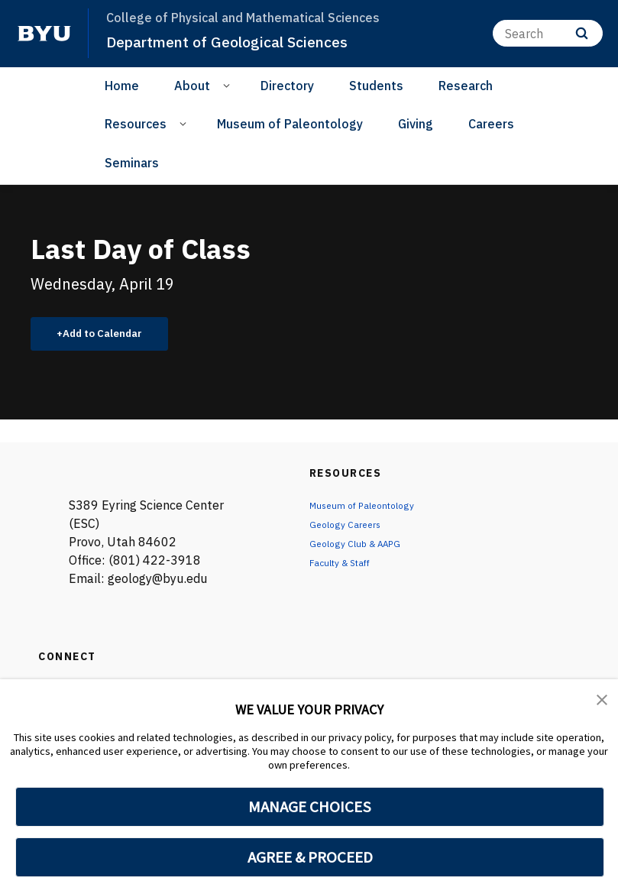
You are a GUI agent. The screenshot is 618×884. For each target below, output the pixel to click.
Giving (415, 123)
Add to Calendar (111, 335)
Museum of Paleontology (290, 123)
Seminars (132, 162)
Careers (491, 123)
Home (122, 85)
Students (376, 85)
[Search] (548, 33)
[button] (602, 701)
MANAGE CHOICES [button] (310, 807)
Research (465, 85)
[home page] (44, 33)
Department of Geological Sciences (238, 41)
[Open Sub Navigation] (229, 85)
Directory (287, 85)
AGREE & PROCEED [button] (310, 857)
